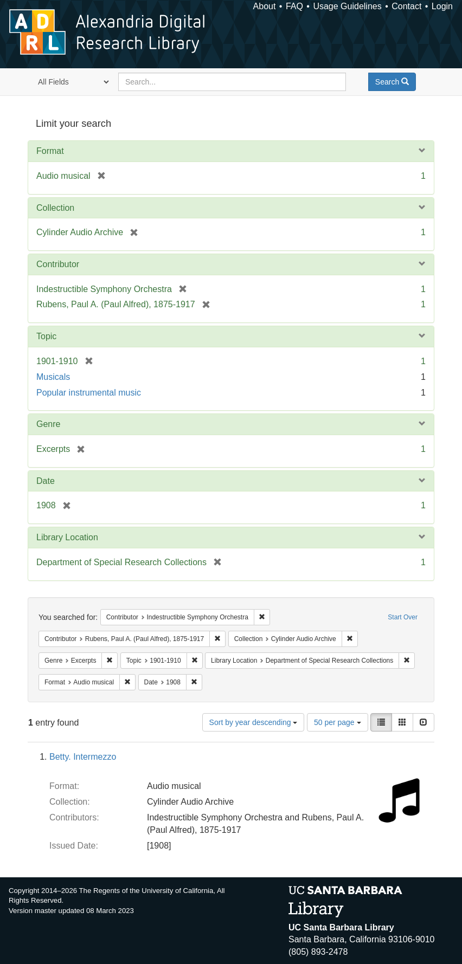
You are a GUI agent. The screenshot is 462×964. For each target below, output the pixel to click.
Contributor (57, 264)
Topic (46, 336)
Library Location (67, 537)
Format (50, 151)
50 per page (337, 722)
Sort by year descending (253, 722)
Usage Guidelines (347, 6)
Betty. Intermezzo (82, 756)
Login (442, 6)
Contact (406, 6)
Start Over (403, 617)
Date (45, 481)
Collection (55, 207)
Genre (48, 424)
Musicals (53, 376)
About (264, 6)
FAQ (294, 6)
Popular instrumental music (88, 392)
